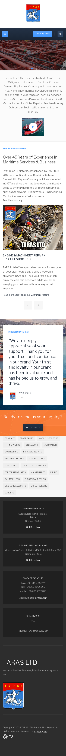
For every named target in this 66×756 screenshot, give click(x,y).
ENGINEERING (11, 452)
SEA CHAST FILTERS (14, 458)
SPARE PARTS (26, 438)
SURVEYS (9, 493)
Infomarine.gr (40, 731)
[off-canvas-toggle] (5, 34)
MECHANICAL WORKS (15, 486)
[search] (60, 34)
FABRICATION (50, 445)
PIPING (53, 472)
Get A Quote (42, 34)
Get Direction (33, 527)
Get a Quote (33, 427)
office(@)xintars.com (36, 598)
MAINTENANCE (38, 472)
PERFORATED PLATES (15, 472)
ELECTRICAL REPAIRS (35, 479)
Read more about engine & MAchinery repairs (26, 295)
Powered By (8, 736)
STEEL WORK (32, 445)
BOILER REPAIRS (39, 486)
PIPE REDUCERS (37, 458)
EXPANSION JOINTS (32, 452)
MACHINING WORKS (48, 438)
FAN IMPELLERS (12, 479)
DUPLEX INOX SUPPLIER (34, 465)
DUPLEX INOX (11, 465)
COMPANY (10, 438)
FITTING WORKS (12, 445)
